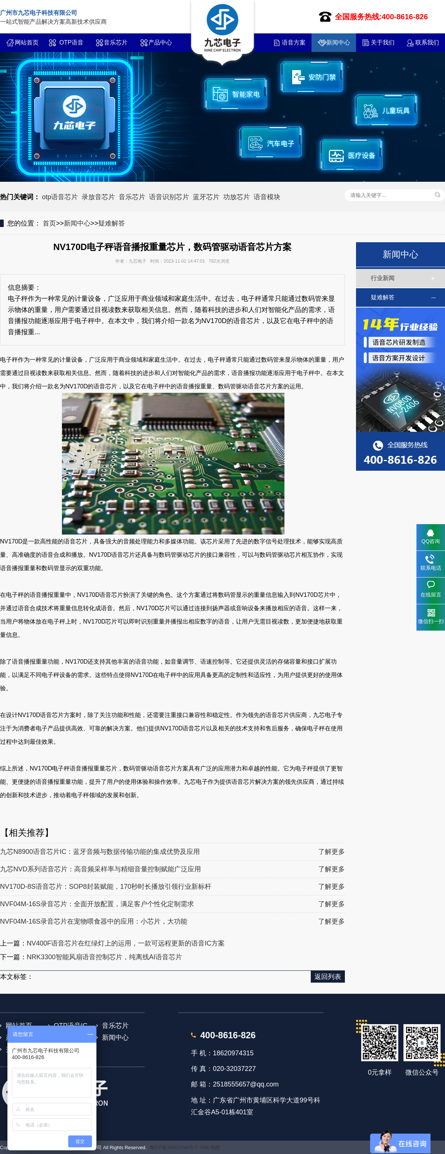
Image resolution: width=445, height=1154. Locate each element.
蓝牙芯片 (206, 197)
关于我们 (383, 42)
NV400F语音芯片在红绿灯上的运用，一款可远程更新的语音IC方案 (126, 943)
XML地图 (210, 1147)
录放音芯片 (98, 197)
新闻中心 (338, 42)
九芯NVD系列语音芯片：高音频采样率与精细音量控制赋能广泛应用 (100, 869)
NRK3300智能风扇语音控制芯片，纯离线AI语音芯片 (104, 957)
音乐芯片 (116, 42)
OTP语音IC (71, 45)
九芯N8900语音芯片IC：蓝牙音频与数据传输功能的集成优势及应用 (100, 851)
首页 (49, 223)
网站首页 (27, 42)
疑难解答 (111, 223)
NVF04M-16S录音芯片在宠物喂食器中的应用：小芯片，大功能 (93, 921)
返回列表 (327, 976)
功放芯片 (236, 197)
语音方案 (294, 42)
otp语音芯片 (60, 197)
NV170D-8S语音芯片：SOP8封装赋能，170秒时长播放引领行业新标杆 (105, 886)
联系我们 (427, 42)
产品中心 (160, 42)
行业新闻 (383, 278)
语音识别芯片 (169, 197)
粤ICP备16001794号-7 (173, 1147)
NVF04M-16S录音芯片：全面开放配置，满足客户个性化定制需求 (97, 904)
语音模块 (267, 197)
